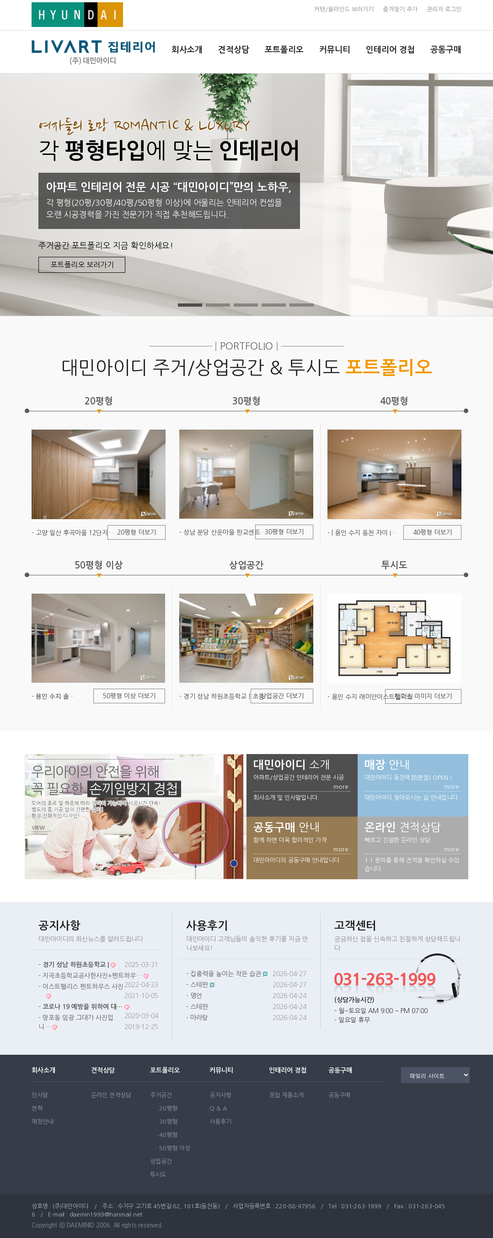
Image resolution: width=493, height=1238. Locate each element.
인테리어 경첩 (390, 50)
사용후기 (220, 1122)
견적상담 (233, 50)
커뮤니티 (334, 50)
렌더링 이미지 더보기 (423, 696)
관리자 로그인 (444, 9)
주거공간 (161, 1095)
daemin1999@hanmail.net (106, 1214)
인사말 (40, 1095)
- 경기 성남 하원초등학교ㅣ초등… (224, 696)
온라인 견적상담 (111, 1095)
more (340, 787)
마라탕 (199, 1018)
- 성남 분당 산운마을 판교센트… (222, 532)
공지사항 (220, 1095)
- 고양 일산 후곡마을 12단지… (73, 533)
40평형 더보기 (432, 532)
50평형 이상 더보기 (129, 696)
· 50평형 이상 (173, 1148)
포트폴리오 (284, 50)
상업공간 (161, 1161)
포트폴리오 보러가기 (82, 264)
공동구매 (445, 50)
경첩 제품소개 (286, 1095)
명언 (196, 996)
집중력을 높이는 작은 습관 (225, 974)
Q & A (218, 1108)
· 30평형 (166, 1122)
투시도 (158, 1175)
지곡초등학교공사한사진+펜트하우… (92, 975)
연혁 (37, 1108)
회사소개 (187, 50)
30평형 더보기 (284, 532)
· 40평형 (166, 1135)
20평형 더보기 (136, 532)
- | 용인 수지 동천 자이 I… (362, 533)
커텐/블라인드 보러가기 (344, 9)
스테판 (199, 985)
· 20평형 (166, 1108)
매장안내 (43, 1122)
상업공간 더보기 (282, 696)
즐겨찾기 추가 (400, 9)
